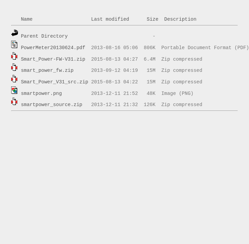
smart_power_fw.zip (47, 70)
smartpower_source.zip (51, 104)
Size (153, 19)
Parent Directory (44, 36)
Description (180, 19)
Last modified (110, 19)
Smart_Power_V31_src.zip (54, 82)
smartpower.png (41, 93)
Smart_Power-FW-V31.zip (53, 59)
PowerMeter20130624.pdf (53, 47)
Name (27, 19)
